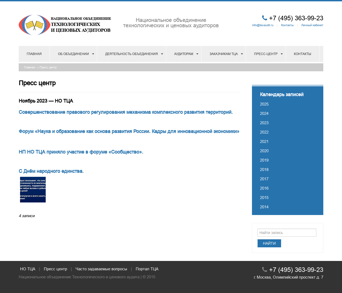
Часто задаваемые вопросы (101, 269)
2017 (264, 179)
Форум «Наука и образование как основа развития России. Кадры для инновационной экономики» (129, 131)
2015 (264, 197)
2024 (264, 113)
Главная (34, 54)
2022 (264, 132)
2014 (264, 207)
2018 (264, 169)
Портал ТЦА (147, 269)
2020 (264, 151)
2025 (264, 104)
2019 (264, 160)
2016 (264, 188)
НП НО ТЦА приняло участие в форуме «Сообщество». (81, 152)
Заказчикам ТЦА (223, 54)
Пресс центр (48, 67)
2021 (264, 141)
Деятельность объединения (131, 54)
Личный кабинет (312, 25)
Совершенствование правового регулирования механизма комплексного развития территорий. (126, 112)
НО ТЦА (27, 269)
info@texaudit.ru (262, 25)
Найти (269, 243)
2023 (264, 122)
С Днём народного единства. (51, 171)
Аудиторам (183, 54)
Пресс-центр (266, 54)
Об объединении (73, 54)
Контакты (287, 25)
